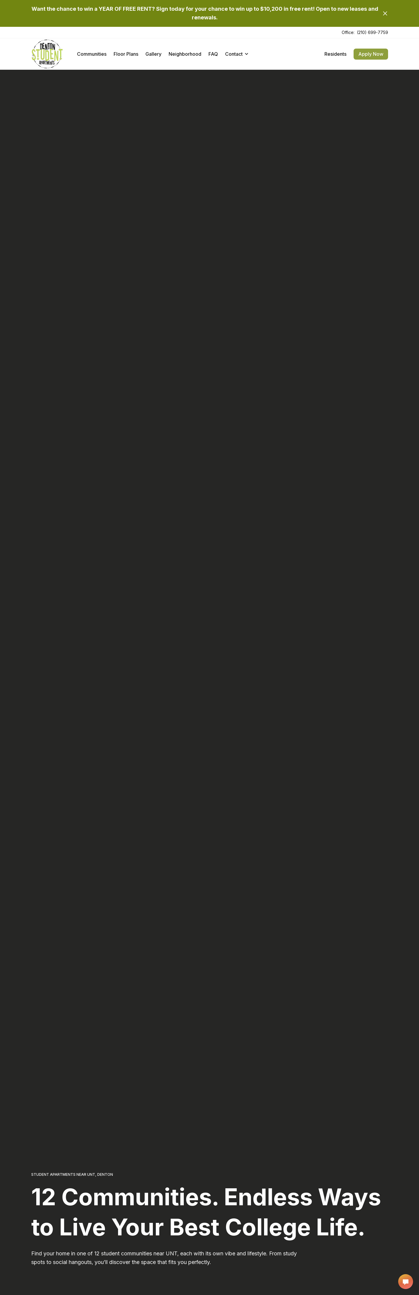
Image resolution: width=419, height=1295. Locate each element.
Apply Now (370, 54)
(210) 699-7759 (372, 32)
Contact (236, 54)
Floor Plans (126, 54)
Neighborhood (185, 54)
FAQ (213, 54)
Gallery (153, 54)
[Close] (385, 13)
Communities (91, 54)
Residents (335, 54)
